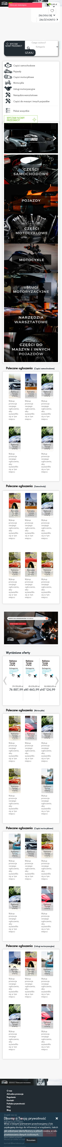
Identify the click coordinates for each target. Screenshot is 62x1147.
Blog (9, 1110)
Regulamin (11, 1097)
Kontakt (10, 1101)
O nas (9, 1091)
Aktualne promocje (15, 1094)
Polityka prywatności (16, 1104)
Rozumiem (31, 1140)
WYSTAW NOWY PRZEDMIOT (21, 119)
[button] (5, 680)
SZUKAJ (29, 53)
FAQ (8, 1107)
